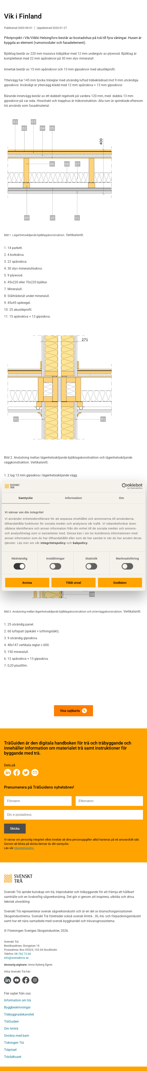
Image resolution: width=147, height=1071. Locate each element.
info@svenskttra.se (16, 957)
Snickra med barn (16, 1036)
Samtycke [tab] (25, 498)
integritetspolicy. (24, 848)
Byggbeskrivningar (17, 1007)
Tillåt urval (73, 582)
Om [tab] (121, 498)
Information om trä (17, 1000)
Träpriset (10, 1050)
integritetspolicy (53, 542)
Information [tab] (73, 498)
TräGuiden (11, 1021)
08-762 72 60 (22, 953)
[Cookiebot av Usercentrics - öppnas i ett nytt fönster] (124, 486)
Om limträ (11, 1028)
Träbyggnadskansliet (19, 1014)
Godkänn (119, 582)
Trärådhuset (12, 1057)
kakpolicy (80, 542)
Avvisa (27, 582)
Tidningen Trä (14, 1043)
